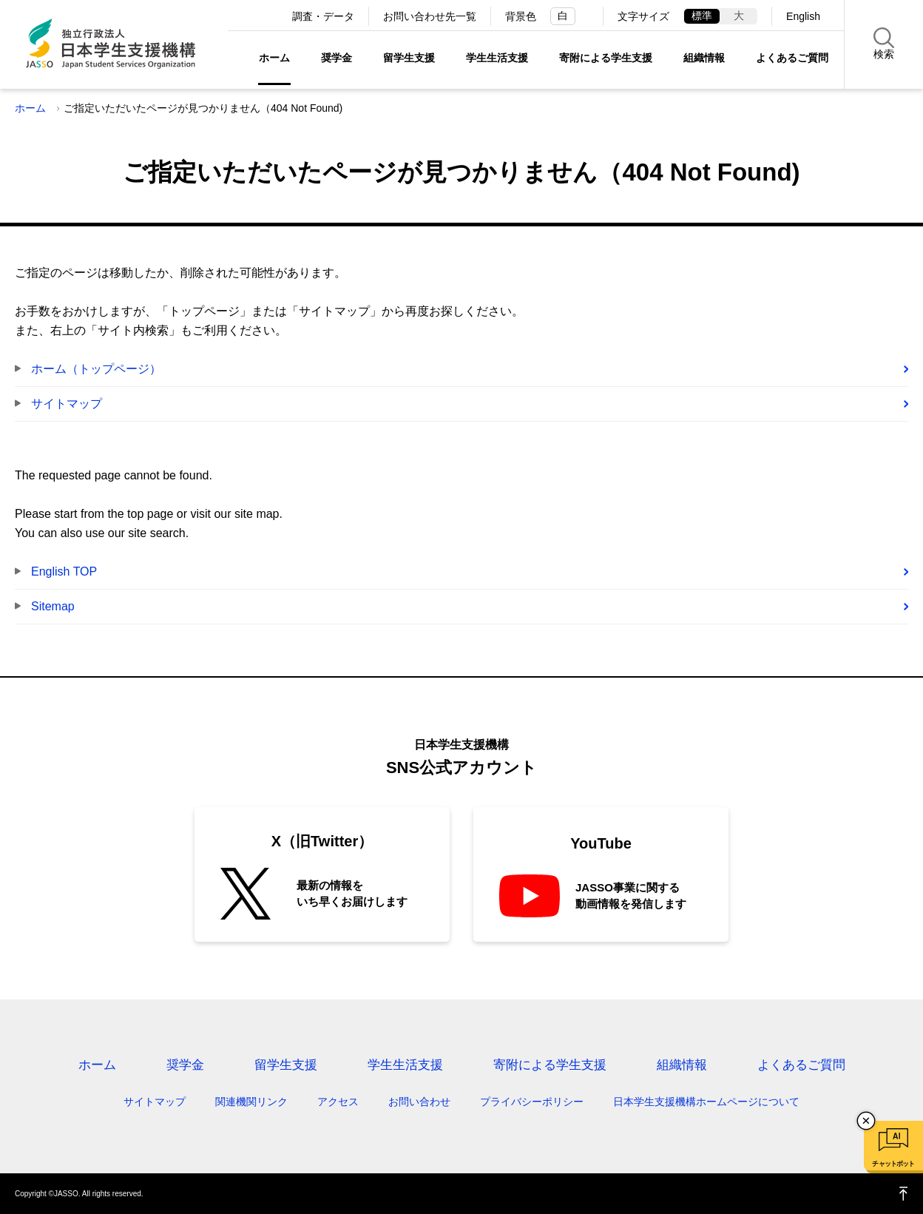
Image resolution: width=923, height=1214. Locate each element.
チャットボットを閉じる (866, 1121)
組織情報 (704, 58)
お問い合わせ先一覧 (429, 16)
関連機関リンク (251, 1101)
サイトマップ (66, 403)
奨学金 (336, 58)
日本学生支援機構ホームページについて (706, 1101)
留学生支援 (409, 58)
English (803, 16)
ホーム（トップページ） (96, 368)
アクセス (338, 1101)
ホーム (274, 58)
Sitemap (53, 606)
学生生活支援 (497, 58)
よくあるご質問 (792, 58)
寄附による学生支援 (605, 58)
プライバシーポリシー (532, 1101)
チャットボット (893, 1163)
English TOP (64, 571)
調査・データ (323, 16)
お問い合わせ (419, 1101)
